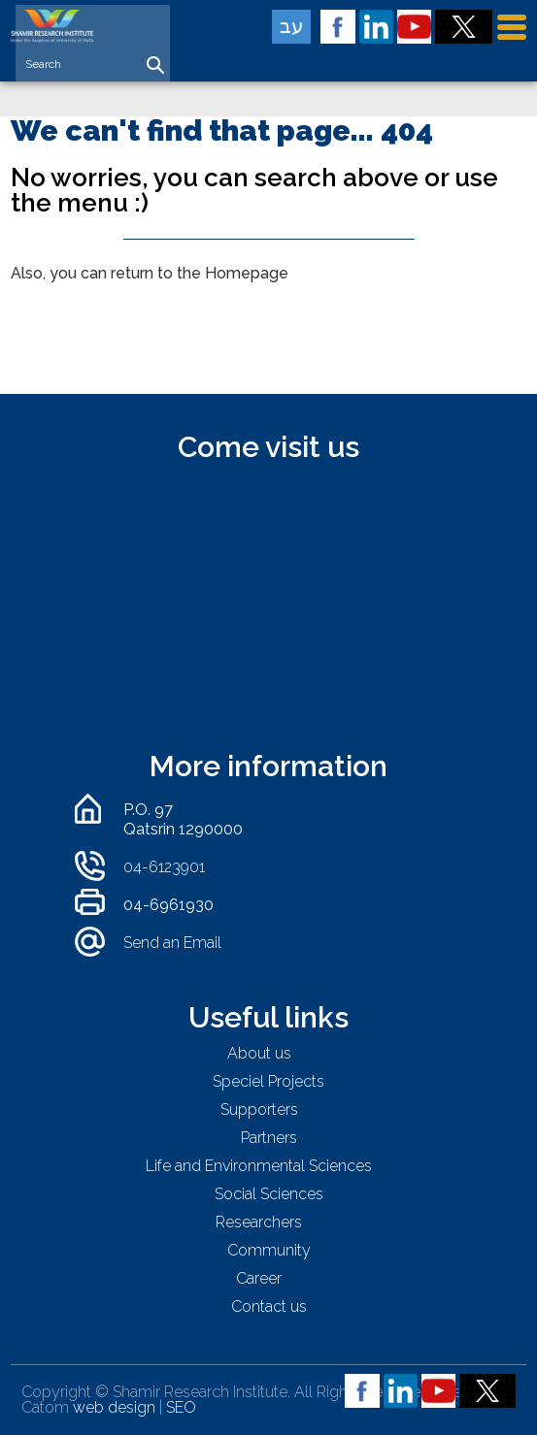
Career (259, 1278)
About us (259, 1053)
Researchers (259, 1222)
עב (292, 26)
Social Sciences (269, 1194)
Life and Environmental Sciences (259, 1166)
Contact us (269, 1306)
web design (114, 1407)
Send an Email (172, 942)
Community (269, 1250)
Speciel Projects (268, 1081)
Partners (269, 1137)
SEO (181, 1407)
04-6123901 (164, 867)
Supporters (259, 1109)
